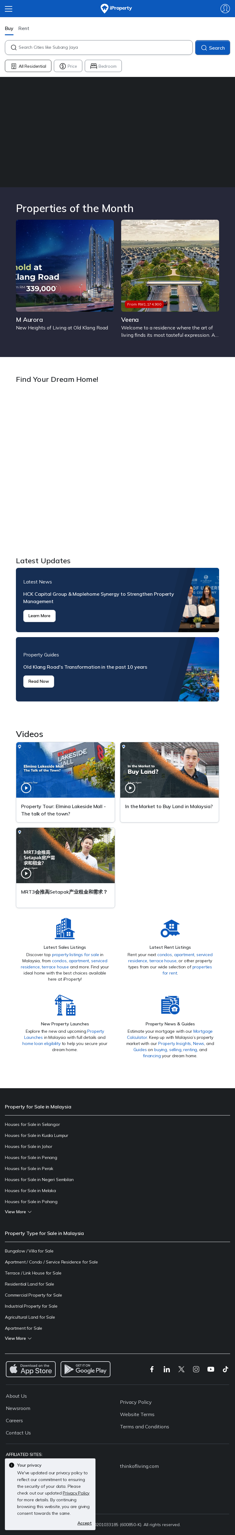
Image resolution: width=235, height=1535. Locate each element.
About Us (16, 1396)
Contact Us (18, 1433)
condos (59, 960)
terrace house (55, 967)
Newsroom (18, 1408)
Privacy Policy (136, 1402)
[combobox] (105, 47)
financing (152, 1055)
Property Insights (174, 1043)
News (198, 1043)
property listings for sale (75, 954)
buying (160, 1049)
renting (190, 1049)
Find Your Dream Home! (117, 471)
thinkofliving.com (139, 1466)
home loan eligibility (41, 1043)
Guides (140, 1049)
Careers (14, 1420)
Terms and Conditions (144, 1426)
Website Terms (137, 1414)
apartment (79, 960)
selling (175, 1049)
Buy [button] (9, 28)
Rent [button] (23, 28)
